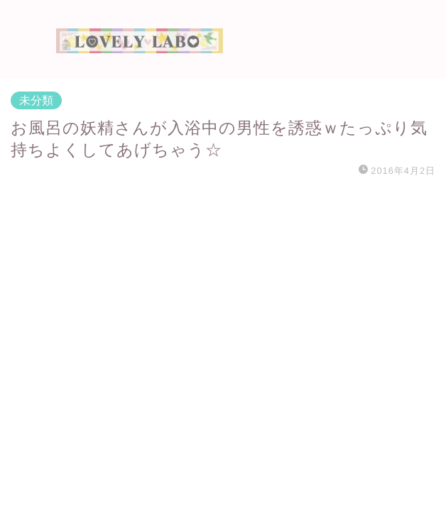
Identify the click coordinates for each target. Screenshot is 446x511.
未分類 (36, 100)
